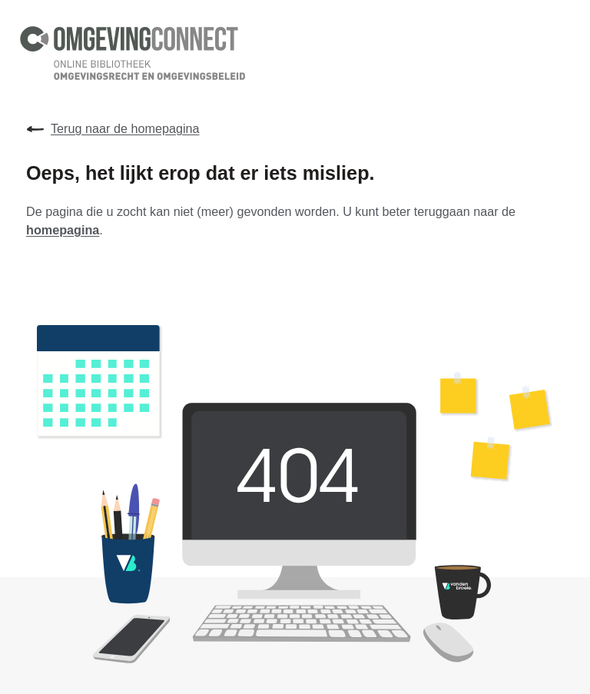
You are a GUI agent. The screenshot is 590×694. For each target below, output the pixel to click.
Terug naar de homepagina (113, 129)
